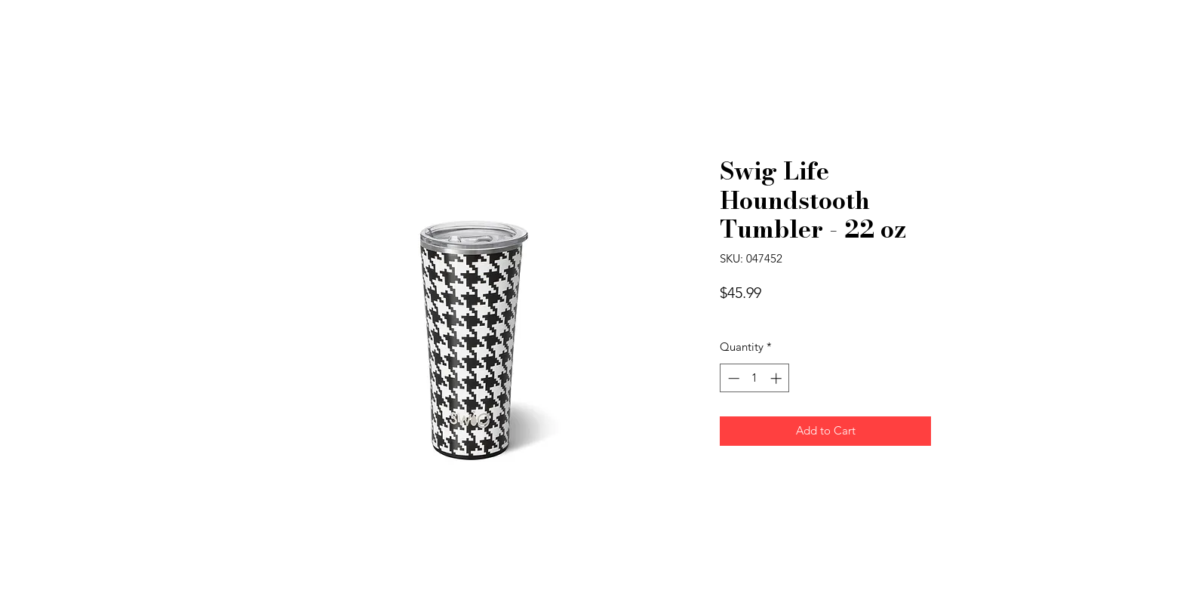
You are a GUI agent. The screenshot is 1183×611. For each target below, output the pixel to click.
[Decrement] (732, 378)
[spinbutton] (754, 378)
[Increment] (777, 378)
